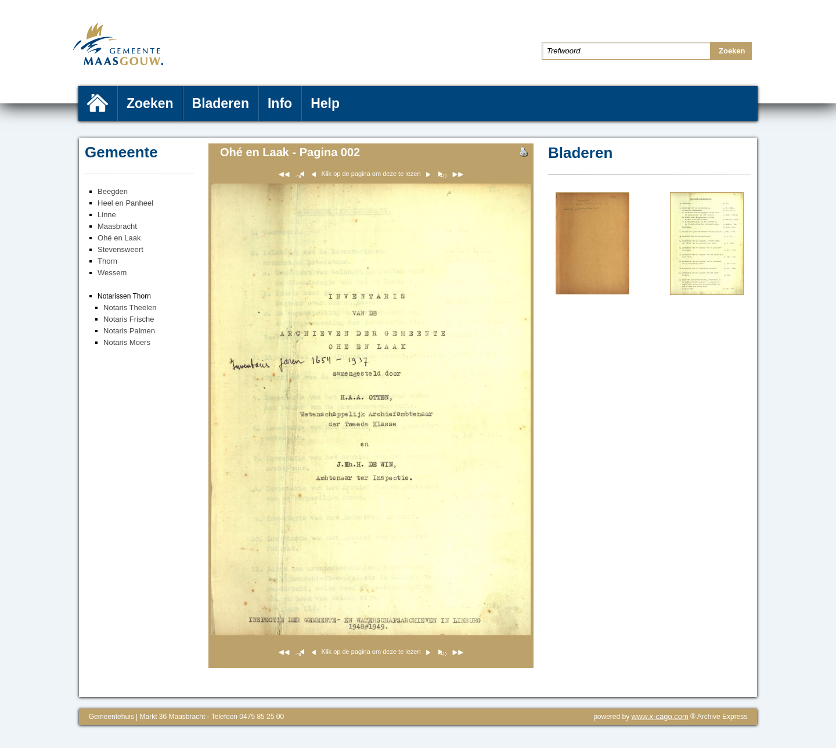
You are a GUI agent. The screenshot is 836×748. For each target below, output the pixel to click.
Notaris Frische (128, 319)
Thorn (107, 261)
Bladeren (220, 103)
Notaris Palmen (129, 330)
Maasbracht (117, 226)
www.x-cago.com (660, 716)
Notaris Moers (126, 342)
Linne (107, 214)
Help (325, 103)
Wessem (112, 272)
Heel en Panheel (125, 203)
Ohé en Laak (119, 237)
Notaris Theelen (130, 307)
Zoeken (150, 103)
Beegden (113, 191)
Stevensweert (120, 249)
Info (280, 103)
